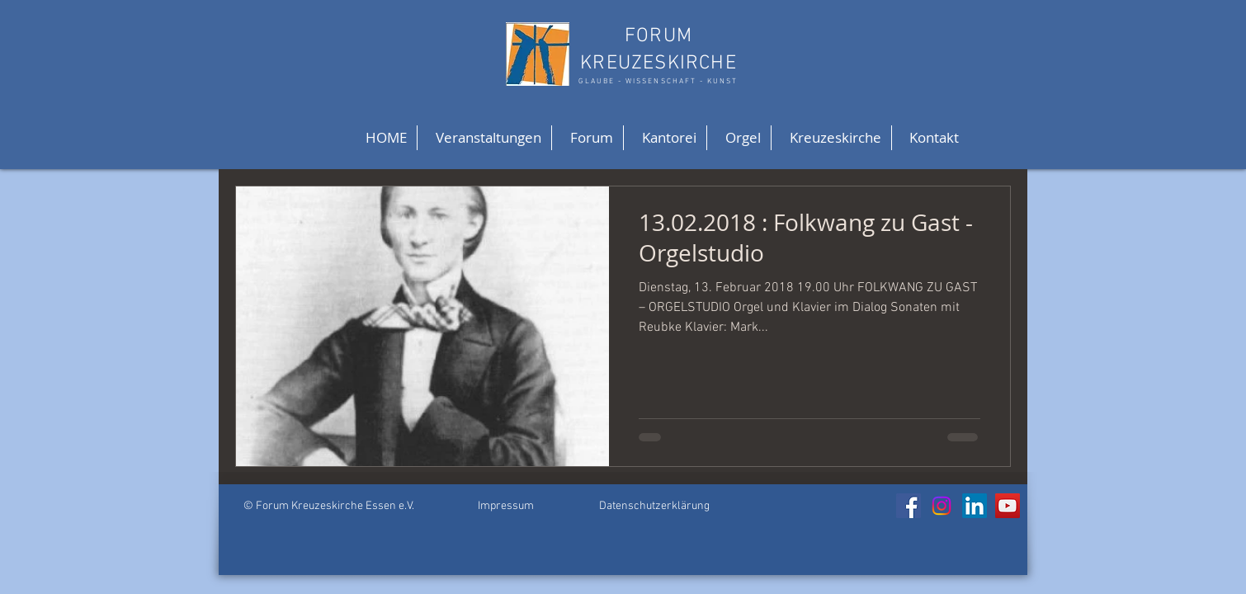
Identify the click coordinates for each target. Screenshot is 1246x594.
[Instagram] (941, 505)
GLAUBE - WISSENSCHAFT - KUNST (658, 81)
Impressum (506, 506)
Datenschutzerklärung (654, 506)
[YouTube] (1007, 505)
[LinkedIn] (974, 505)
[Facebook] (908, 505)
